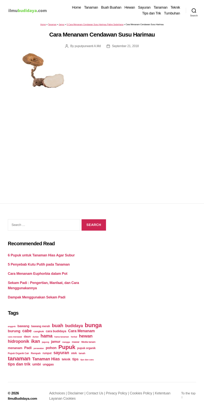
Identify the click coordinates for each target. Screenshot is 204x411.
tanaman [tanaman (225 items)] (19, 360)
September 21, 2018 (125, 47)
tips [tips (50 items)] (75, 360)
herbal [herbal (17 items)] (74, 338)
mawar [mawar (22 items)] (75, 343)
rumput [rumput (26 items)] (46, 354)
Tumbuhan (172, 14)
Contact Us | (97, 395)
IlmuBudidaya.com (23, 400)
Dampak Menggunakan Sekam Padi (36, 298)
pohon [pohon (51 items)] (51, 349)
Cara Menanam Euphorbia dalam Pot (37, 275)
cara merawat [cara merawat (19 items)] (15, 338)
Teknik (175, 8)
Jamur (61, 26)
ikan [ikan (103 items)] (35, 342)
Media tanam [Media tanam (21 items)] (88, 343)
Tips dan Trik (151, 14)
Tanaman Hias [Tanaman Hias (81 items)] (46, 360)
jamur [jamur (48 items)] (55, 343)
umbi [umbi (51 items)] (36, 366)
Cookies (70, 400)
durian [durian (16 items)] (36, 338)
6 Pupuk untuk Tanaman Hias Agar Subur (41, 256)
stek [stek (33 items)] (74, 354)
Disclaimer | (77, 395)
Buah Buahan (111, 8)
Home (76, 8)
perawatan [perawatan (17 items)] (38, 349)
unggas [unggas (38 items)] (48, 365)
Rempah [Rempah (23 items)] (36, 354)
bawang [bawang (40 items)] (23, 327)
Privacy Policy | (118, 395)
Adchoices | (59, 395)
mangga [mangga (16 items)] (66, 343)
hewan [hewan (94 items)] (86, 337)
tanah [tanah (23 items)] (82, 354)
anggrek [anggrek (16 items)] (12, 328)
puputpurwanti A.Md (87, 47)
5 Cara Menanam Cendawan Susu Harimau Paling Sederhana (95, 26)
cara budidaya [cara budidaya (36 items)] (56, 332)
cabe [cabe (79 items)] (27, 332)
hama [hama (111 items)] (46, 337)
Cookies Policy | (142, 395)
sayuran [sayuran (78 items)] (61, 354)
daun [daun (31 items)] (27, 337)
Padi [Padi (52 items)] (28, 349)
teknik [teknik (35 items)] (66, 360)
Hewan (129, 8)
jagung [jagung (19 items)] (45, 343)
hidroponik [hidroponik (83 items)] (18, 342)
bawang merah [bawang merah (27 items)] (40, 327)
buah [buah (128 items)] (57, 327)
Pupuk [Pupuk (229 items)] (66, 348)
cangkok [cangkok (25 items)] (38, 332)
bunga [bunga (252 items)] (93, 326)
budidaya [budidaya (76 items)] (74, 327)
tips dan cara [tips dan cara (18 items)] (86, 361)
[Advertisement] (102, 140)
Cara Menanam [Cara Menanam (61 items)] (81, 332)
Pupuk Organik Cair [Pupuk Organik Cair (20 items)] (18, 354)
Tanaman (91, 8)
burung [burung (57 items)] (14, 332)
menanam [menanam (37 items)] (15, 349)
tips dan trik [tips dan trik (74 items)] (19, 365)
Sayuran (144, 8)
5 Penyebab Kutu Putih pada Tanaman (39, 266)
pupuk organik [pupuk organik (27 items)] (86, 349)
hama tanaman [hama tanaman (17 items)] (61, 338)
